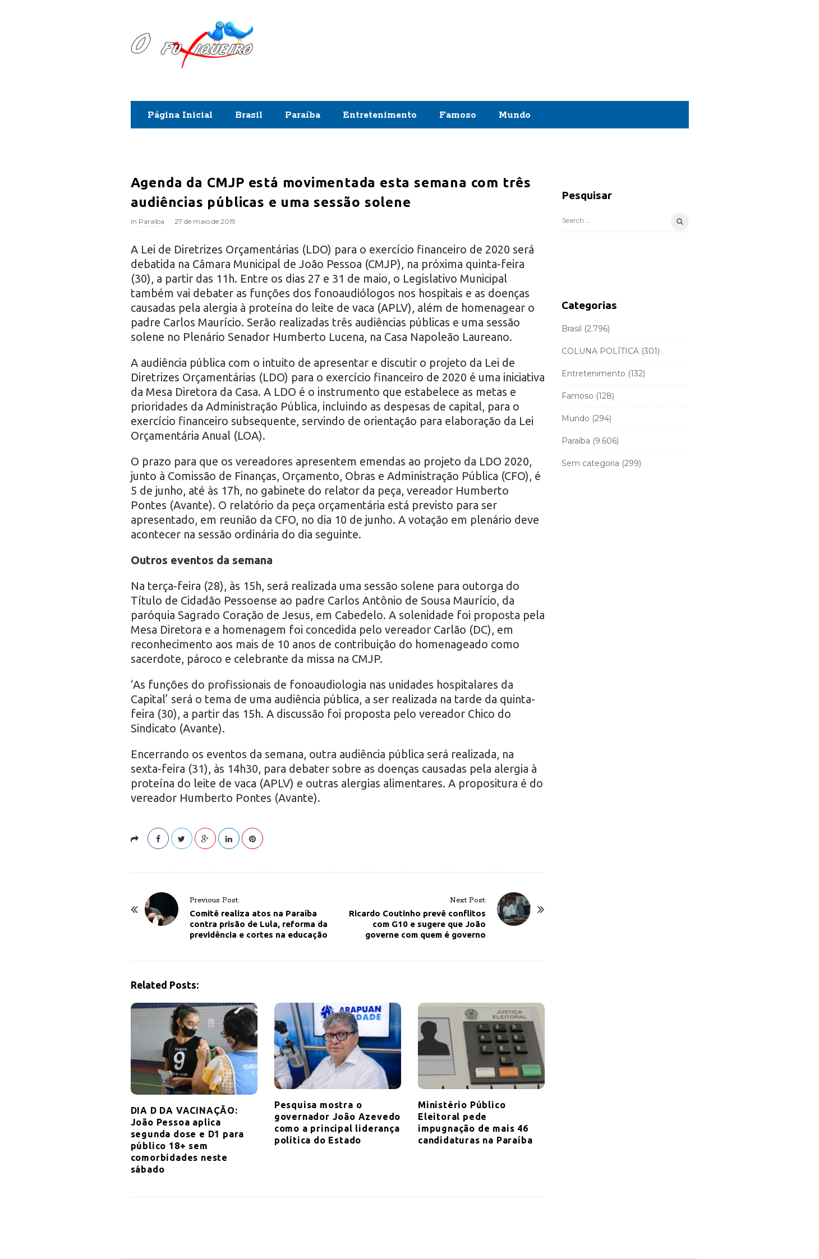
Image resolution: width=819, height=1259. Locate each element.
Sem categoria (590, 463)
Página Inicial (180, 115)
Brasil (249, 115)
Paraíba (302, 115)
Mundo (515, 115)
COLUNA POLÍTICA (600, 351)
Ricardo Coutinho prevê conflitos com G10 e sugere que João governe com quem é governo (417, 923)
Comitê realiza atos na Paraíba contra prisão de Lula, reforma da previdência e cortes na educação (259, 923)
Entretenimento (380, 115)
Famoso (457, 115)
